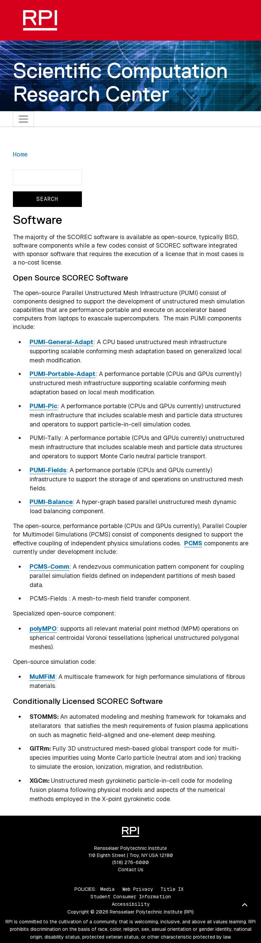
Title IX (172, 889)
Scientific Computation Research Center (120, 82)
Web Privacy (137, 889)
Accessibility (131, 904)
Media (107, 889)
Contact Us (130, 869)
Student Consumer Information (130, 897)
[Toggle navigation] (23, 119)
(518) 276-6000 (130, 862)
